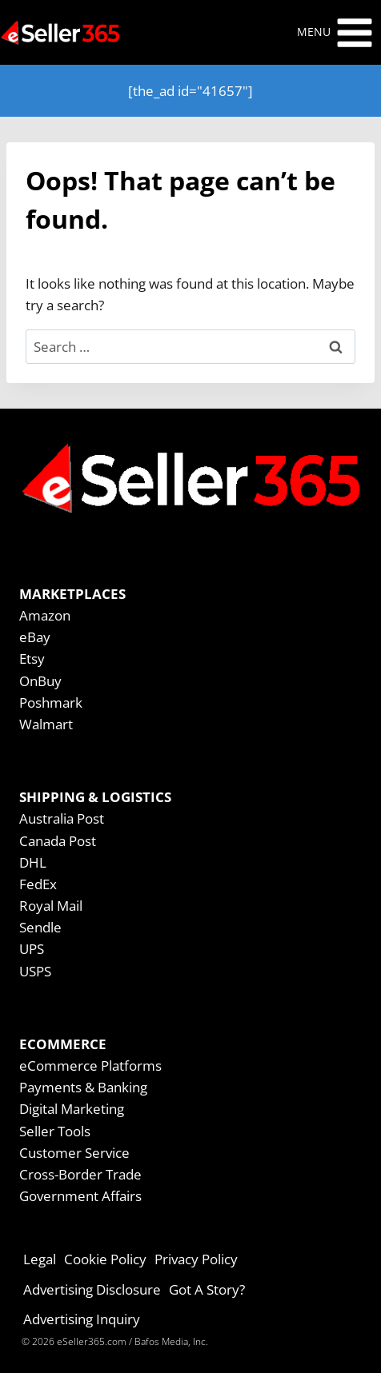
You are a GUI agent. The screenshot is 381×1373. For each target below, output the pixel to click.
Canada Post (57, 841)
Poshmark (50, 702)
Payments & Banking (83, 1087)
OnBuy (40, 681)
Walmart (46, 724)
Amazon (44, 615)
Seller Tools (54, 1131)
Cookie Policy (105, 1259)
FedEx (38, 884)
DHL (32, 862)
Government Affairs (80, 1196)
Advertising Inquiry (81, 1319)
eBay (34, 637)
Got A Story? (207, 1289)
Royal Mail (50, 905)
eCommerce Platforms (90, 1065)
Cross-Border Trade (80, 1174)
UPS (31, 949)
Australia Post (61, 818)
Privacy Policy (196, 1259)
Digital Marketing (71, 1109)
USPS (35, 971)
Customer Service (74, 1153)
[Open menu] (335, 32)
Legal (39, 1259)
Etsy (32, 658)
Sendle (40, 927)
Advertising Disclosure (92, 1289)
